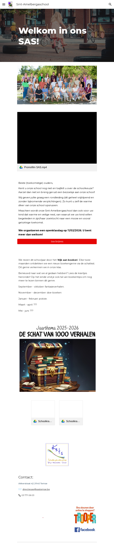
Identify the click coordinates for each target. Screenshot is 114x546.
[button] (4, 4)
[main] (57, 35)
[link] (57, 141)
